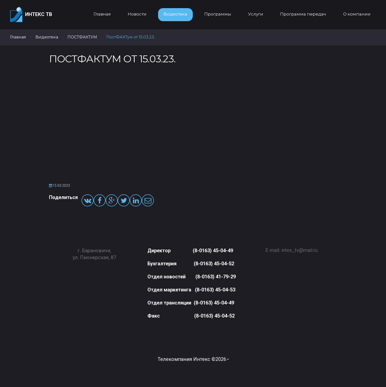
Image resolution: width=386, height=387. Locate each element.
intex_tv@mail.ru (299, 248)
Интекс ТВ (31, 14)
